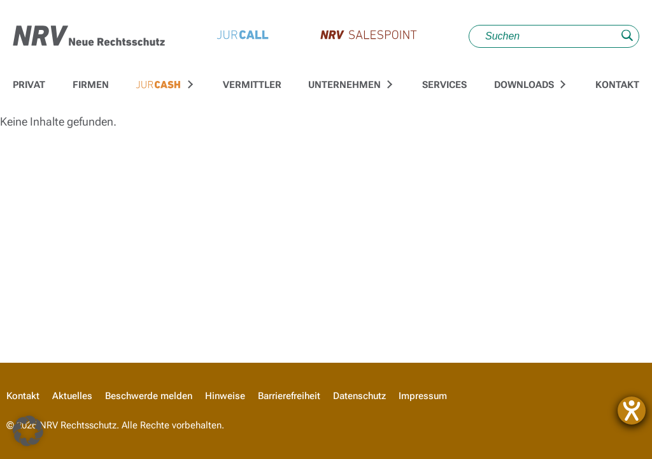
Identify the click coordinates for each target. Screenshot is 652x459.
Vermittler (252, 85)
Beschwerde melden (148, 396)
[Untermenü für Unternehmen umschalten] (388, 85)
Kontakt (617, 85)
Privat (29, 85)
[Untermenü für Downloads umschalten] (561, 85)
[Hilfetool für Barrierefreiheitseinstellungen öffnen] (632, 411)
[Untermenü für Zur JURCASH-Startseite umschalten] (188, 85)
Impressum (423, 396)
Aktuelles (72, 396)
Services (444, 85)
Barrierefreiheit (289, 396)
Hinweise (225, 396)
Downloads (524, 85)
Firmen (91, 85)
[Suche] (554, 36)
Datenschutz (359, 396)
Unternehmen (344, 85)
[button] (28, 431)
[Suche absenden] (627, 36)
